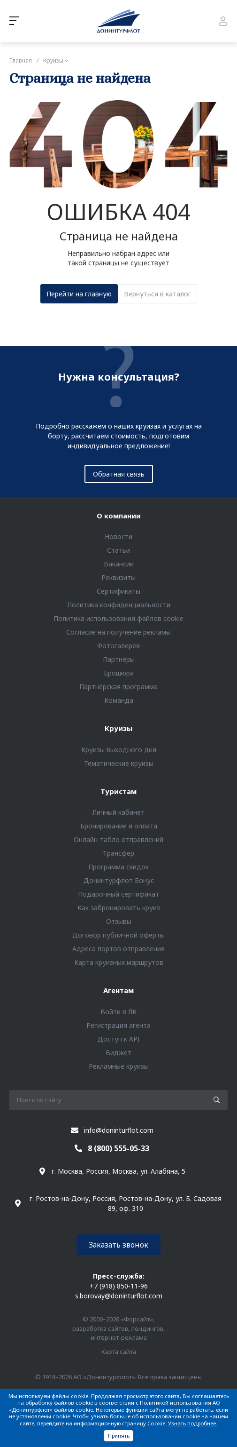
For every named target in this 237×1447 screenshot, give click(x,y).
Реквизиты (118, 577)
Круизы (118, 728)
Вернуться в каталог (157, 293)
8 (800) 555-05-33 (118, 1148)
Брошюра (119, 672)
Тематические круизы (118, 763)
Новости (118, 536)
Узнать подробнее (192, 1423)
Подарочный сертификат (118, 894)
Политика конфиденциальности (118, 604)
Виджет (118, 1052)
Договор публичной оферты (118, 934)
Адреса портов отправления (118, 948)
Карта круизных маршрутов (118, 962)
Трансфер (118, 853)
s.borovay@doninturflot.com (118, 1295)
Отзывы (118, 921)
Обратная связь (119, 473)
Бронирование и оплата (118, 825)
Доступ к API (119, 1038)
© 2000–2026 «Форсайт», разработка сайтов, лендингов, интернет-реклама (118, 1328)
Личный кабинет (118, 812)
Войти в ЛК (118, 1011)
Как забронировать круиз (118, 907)
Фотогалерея (118, 645)
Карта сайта (118, 1351)
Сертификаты (118, 591)
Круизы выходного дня (118, 749)
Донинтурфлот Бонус (119, 880)
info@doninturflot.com (118, 1130)
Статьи (118, 550)
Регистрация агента (118, 1025)
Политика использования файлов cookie (118, 618)
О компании (119, 515)
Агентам (118, 990)
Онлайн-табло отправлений (118, 839)
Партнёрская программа (118, 686)
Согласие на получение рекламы (118, 632)
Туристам (118, 791)
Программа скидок (118, 866)
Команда (118, 700)
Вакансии (119, 563)
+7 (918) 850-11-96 (119, 1285)
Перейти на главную (79, 293)
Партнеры (119, 659)
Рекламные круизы (119, 1066)
